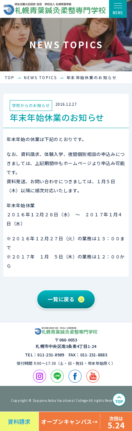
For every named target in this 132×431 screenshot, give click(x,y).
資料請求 (19, 421)
